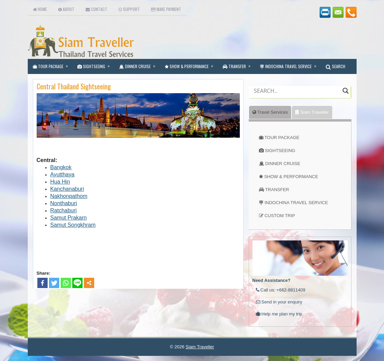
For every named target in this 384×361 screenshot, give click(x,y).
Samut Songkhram (73, 225)
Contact (96, 9)
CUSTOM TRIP (279, 215)
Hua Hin (60, 182)
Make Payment (166, 9)
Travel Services (270, 112)
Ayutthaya (62, 174)
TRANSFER (277, 189)
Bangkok (61, 167)
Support (129, 9)
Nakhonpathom (69, 196)
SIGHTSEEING (280, 150)
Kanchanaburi (67, 189)
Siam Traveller (312, 112)
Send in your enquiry (279, 301)
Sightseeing (95, 64)
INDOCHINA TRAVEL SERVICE (296, 202)
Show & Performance (191, 64)
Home (40, 9)
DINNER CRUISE (282, 163)
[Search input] (296, 91)
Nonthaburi (63, 203)
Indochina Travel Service (290, 64)
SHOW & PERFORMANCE (291, 176)
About (66, 9)
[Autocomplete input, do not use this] (296, 96)
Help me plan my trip (279, 313)
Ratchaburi (63, 210)
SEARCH (335, 66)
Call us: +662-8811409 (281, 289)
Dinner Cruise (139, 64)
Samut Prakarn (68, 218)
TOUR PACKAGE (281, 137)
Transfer (239, 64)
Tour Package (52, 64)
